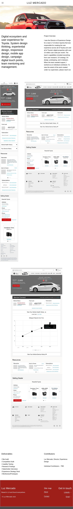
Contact (46, 496)
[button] (2, 2)
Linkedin (67, 492)
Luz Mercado (36, 3)
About (46, 492)
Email (68, 497)
